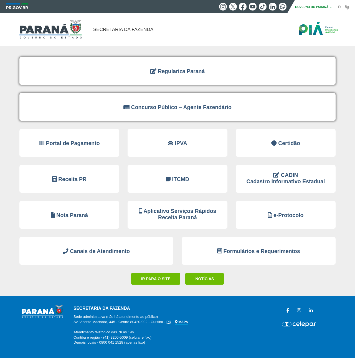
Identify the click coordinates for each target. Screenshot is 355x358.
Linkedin (273, 7)
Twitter (233, 7)
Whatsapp (282, 7)
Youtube (253, 7)
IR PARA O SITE (156, 279)
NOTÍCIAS (204, 279)
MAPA (181, 322)
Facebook (243, 7)
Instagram (223, 7)
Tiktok (263, 7)
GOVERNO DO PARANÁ (313, 7)
